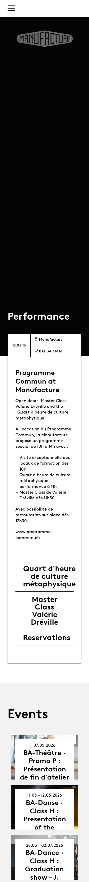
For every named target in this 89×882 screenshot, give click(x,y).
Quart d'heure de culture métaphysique (49, 576)
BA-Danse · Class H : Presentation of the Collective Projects (44, 823)
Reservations (46, 637)
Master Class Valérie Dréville (44, 611)
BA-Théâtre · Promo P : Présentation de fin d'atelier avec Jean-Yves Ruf (44, 773)
